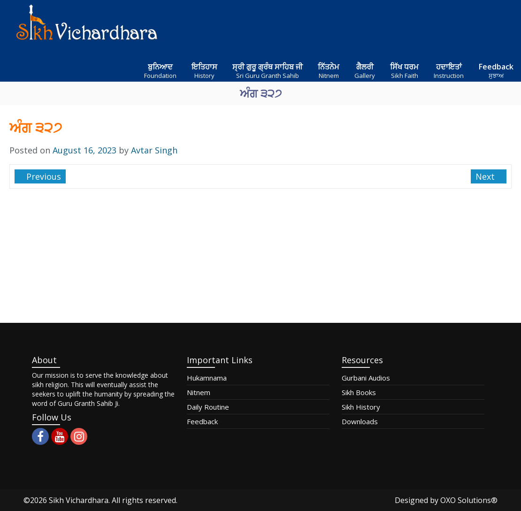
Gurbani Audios (366, 377)
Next (486, 176)
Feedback (202, 421)
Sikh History (361, 407)
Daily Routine (208, 407)
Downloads (360, 421)
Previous (42, 176)
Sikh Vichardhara (78, 500)
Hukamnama (207, 377)
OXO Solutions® (469, 500)
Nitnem (198, 392)
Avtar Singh (154, 150)
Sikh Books (359, 392)
